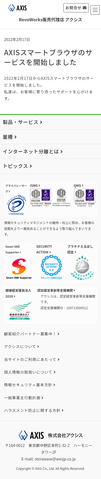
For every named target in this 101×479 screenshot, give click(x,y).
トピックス (15, 165)
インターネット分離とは (31, 151)
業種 (8, 136)
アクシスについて (20, 346)
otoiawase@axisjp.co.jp (55, 458)
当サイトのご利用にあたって (30, 359)
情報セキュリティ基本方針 (28, 384)
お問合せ (73, 7)
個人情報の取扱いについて (28, 372)
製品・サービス (21, 121)
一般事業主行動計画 (22, 397)
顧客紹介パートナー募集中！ (30, 333)
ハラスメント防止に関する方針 (32, 410)
